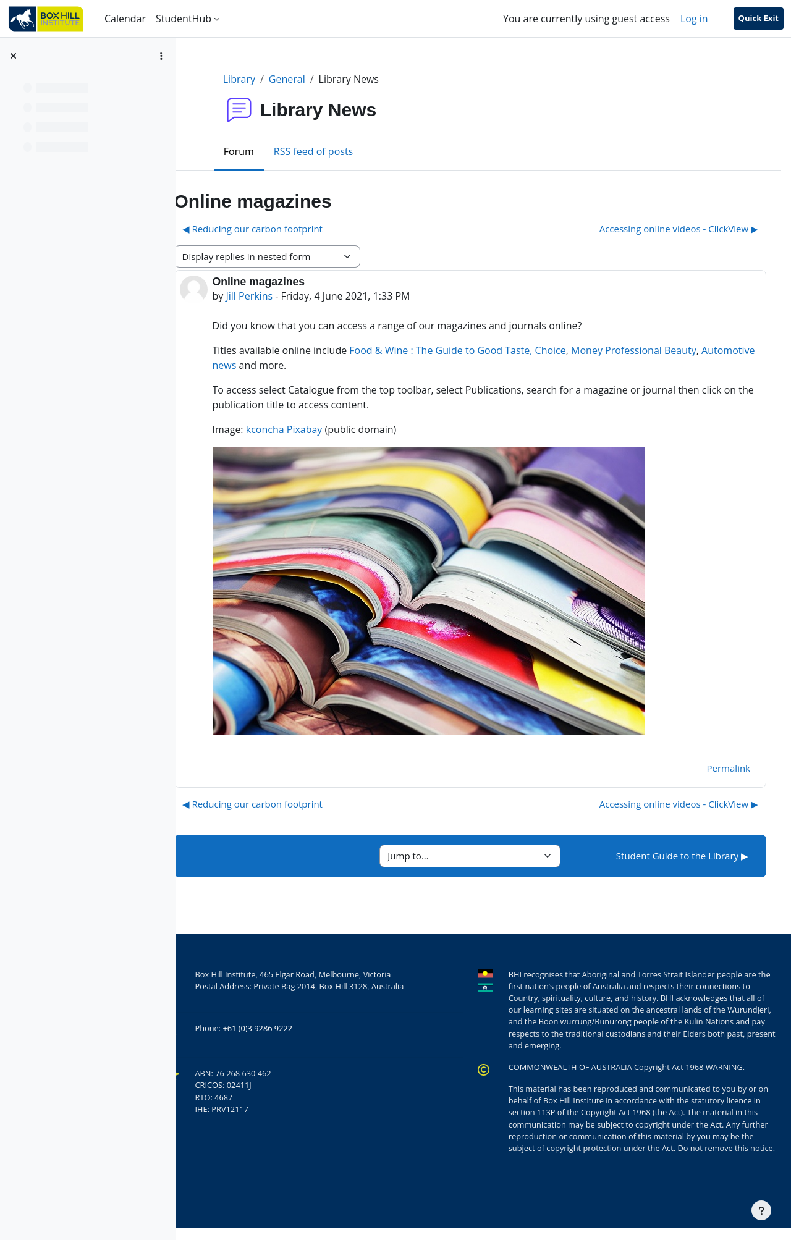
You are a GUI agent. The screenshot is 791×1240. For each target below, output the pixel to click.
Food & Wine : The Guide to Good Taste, (477, 350)
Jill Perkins (286, 296)
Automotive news (289, 365)
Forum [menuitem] (257, 151)
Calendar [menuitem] (125, 18)
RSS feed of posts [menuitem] (331, 151)
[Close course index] (13, 55)
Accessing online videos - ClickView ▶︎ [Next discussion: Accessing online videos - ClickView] (678, 228)
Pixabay (341, 429)
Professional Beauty (688, 350)
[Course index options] (161, 55)
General (305, 79)
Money (624, 350)
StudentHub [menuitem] (183, 18)
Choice (587, 350)
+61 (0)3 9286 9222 (294, 1028)
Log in (694, 18)
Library (258, 79)
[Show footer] (761, 1210)
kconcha (301, 429)
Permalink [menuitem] (728, 768)
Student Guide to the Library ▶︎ (682, 856)
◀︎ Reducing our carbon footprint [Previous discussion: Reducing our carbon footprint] (289, 228)
